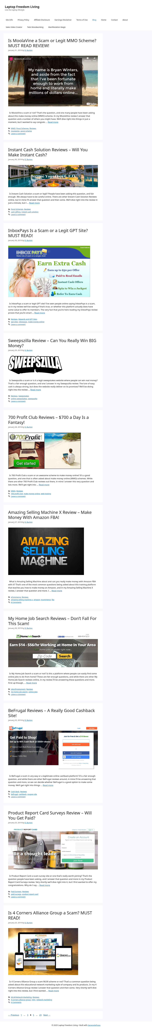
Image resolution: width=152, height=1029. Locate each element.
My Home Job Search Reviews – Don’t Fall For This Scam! (52, 620)
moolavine (15, 131)
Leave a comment (18, 133)
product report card (30, 894)
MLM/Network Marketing (21, 997)
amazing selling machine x (22, 600)
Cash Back (15, 791)
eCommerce (16, 597)
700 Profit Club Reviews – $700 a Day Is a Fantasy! (48, 419)
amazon (37, 600)
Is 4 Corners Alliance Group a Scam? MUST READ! (50, 915)
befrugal (14, 794)
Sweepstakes (23, 396)
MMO (13, 128)
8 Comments (16, 602)
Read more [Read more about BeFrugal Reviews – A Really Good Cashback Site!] (48, 785)
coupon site (32, 794)
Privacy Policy (23, 20)
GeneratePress (94, 1025)
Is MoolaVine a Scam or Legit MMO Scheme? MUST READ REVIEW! (52, 43)
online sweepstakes (19, 399)
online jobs (33, 692)
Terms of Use (82, 20)
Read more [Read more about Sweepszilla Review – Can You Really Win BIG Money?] (35, 389)
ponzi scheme (26, 131)
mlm (33, 1000)
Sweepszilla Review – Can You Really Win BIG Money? (52, 343)
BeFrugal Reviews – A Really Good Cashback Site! (51, 713)
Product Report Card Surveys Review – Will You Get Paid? (50, 815)
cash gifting (16, 212)
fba (53, 600)
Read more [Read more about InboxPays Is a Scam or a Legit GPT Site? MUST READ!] (39, 312)
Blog (94, 20)
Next (47, 1015)
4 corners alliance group (21, 1000)
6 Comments (16, 1002)
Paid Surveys (16, 891)
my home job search (19, 692)
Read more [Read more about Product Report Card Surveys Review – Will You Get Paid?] (44, 885)
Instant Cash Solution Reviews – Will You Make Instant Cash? (48, 152)
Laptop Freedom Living (22, 7)
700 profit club (17, 493)
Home (103, 20)
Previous (13, 1015)
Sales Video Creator (14, 27)
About (125, 20)
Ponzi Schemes (22, 128)
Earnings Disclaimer (63, 20)
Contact (114, 20)
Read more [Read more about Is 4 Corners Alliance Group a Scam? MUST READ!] (53, 990)
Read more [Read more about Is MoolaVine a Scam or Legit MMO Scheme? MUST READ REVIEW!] (53, 122)
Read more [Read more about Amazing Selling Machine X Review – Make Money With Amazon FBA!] (57, 590)
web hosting (46, 493)
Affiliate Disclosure (42, 20)
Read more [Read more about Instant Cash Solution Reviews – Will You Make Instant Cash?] (34, 202)
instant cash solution (29, 212)
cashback (23, 794)
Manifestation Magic (57, 27)
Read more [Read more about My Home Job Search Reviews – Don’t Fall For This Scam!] (31, 682)
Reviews (33, 128)
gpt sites (14, 322)
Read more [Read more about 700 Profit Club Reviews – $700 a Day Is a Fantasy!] (44, 484)
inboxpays (23, 322)
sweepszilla (32, 399)
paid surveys (16, 894)
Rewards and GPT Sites (27, 319)
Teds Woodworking (35, 27)
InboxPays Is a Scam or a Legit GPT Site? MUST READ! (48, 233)
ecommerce (46, 600)
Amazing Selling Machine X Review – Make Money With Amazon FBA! (50, 514)
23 (40, 1015)
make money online (36, 322)
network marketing (44, 1000)
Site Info (9, 20)
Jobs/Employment (18, 689)
